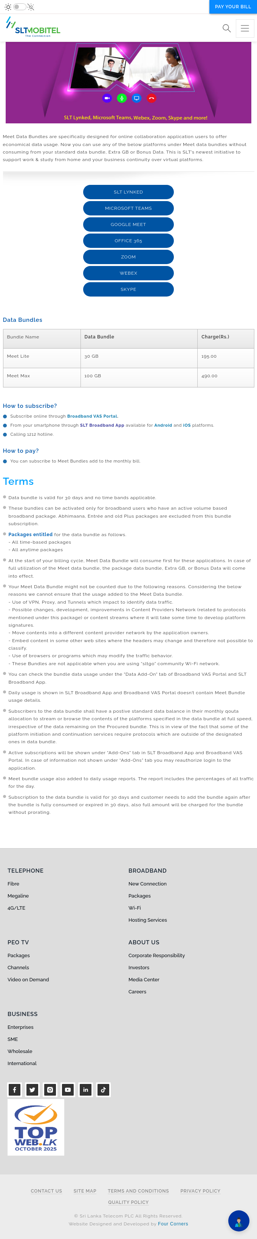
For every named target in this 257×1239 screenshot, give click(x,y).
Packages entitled (31, 534)
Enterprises (20, 1027)
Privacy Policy (200, 1191)
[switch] (19, 6)
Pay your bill (233, 6)
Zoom (128, 257)
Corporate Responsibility (156, 955)
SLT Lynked (128, 192)
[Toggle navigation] (245, 28)
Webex (129, 273)
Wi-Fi (134, 908)
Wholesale (20, 1051)
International (22, 1063)
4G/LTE (16, 908)
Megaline (18, 896)
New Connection (147, 884)
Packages (139, 896)
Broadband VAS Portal (92, 416)
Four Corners (173, 1224)
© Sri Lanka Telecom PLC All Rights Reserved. (128, 1216)
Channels (18, 967)
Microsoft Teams (128, 208)
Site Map (85, 1191)
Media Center (143, 979)
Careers (137, 992)
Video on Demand (28, 979)
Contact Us (46, 1191)
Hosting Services (147, 920)
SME (13, 1039)
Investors (138, 967)
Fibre (13, 884)
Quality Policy (128, 1202)
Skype (128, 289)
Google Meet (128, 224)
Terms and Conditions (138, 1191)
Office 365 (128, 240)
